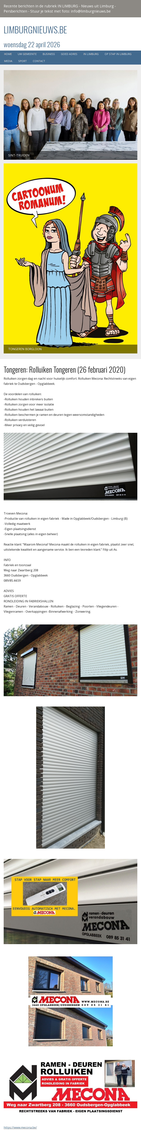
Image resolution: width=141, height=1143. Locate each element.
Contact (39, 61)
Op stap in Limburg (118, 54)
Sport (22, 61)
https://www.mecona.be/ (20, 1127)
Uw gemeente (27, 54)
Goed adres (69, 54)
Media (8, 61)
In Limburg (91, 54)
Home (8, 54)
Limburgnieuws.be (35, 29)
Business (49, 54)
